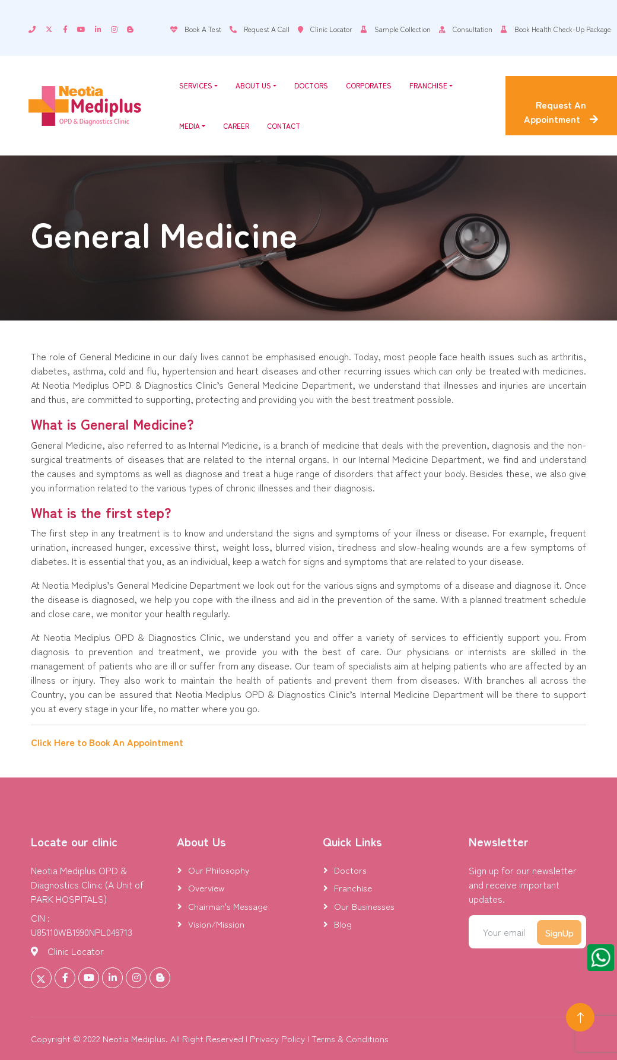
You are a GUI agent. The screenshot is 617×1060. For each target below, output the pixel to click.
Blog (343, 924)
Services (198, 85)
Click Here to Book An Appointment (107, 742)
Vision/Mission (216, 924)
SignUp (559, 932)
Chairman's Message (228, 906)
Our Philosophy (218, 870)
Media (192, 125)
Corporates (369, 85)
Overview (206, 887)
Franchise (431, 85)
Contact (283, 125)
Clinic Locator (75, 951)
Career (236, 125)
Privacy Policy (277, 1038)
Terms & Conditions (350, 1038)
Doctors (311, 85)
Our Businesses (364, 906)
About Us (256, 85)
